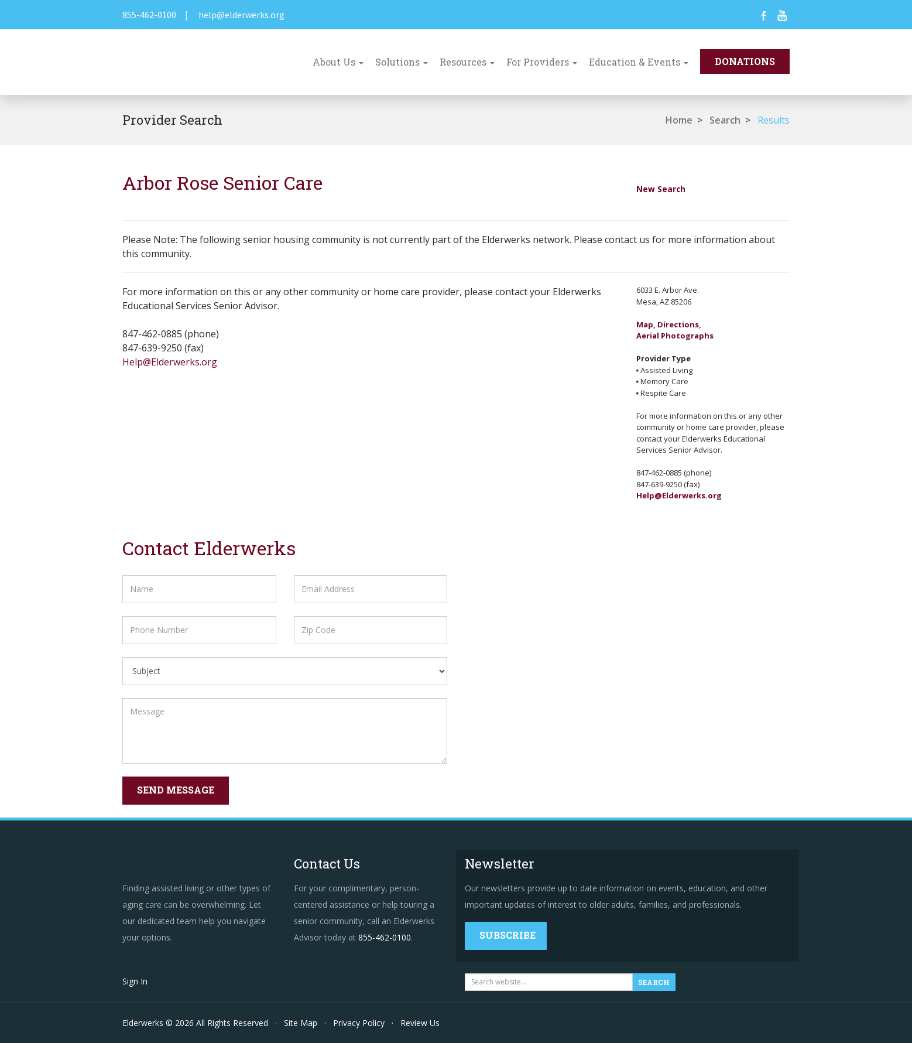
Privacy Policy (359, 1022)
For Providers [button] (541, 62)
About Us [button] (338, 62)
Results (773, 120)
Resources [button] (467, 62)
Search (724, 120)
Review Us (420, 1022)
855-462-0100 (149, 14)
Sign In (135, 981)
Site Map (300, 1022)
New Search (660, 188)
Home (679, 120)
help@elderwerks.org (241, 14)
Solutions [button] (401, 62)
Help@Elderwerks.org (169, 361)
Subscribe (507, 935)
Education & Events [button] (638, 62)
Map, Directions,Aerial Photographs (675, 330)
